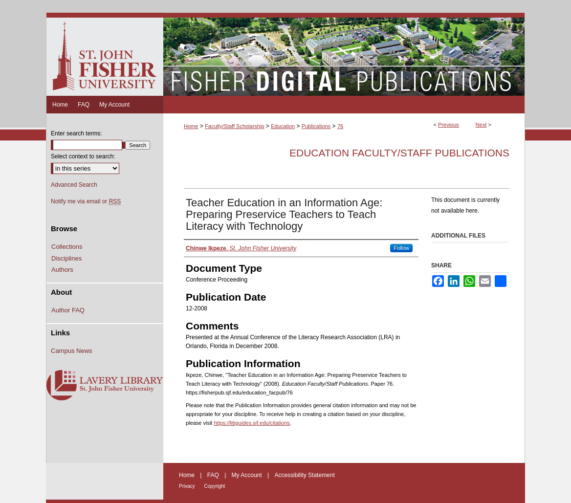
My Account (248, 475)
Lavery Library (104, 386)
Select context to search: (83, 156)
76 (340, 126)
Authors (62, 269)
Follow (401, 248)
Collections (67, 246)
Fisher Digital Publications (344, 54)
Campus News (71, 350)
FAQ (213, 475)
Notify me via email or (86, 201)
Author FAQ (68, 310)
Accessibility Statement (304, 475)
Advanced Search (74, 184)
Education (283, 126)
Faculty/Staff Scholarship (234, 126)
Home (191, 126)
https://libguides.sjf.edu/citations (251, 423)
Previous (448, 125)
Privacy (188, 486)
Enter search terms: (76, 133)
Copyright (214, 486)
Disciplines (66, 258)
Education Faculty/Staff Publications (399, 152)
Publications (316, 126)
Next (481, 125)
